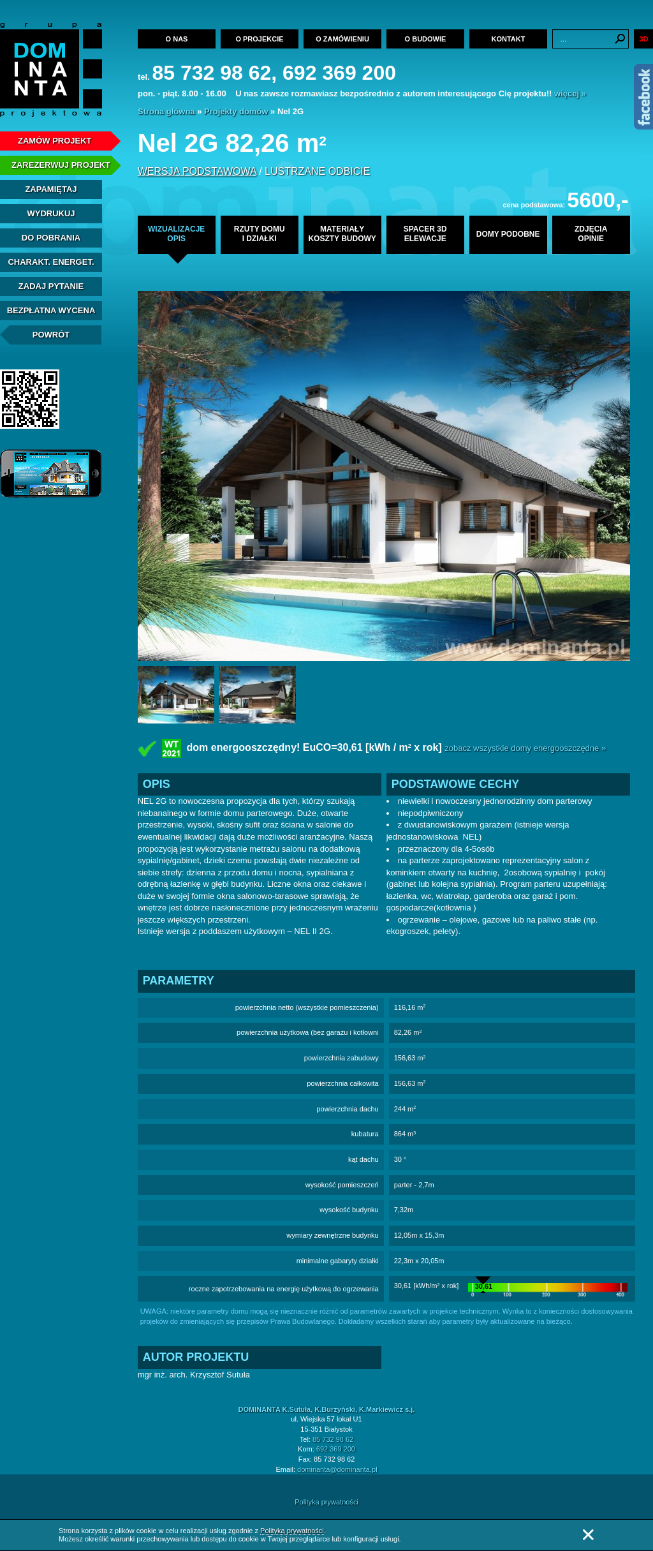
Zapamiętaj (51, 189)
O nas (177, 39)
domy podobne (508, 234)
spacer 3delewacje (425, 234)
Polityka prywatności (326, 1502)
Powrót (51, 334)
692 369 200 (335, 1449)
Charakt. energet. (51, 262)
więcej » (570, 93)
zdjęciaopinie (591, 234)
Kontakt (508, 39)
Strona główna (166, 111)
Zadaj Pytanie (51, 286)
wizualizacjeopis (176, 234)
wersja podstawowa (197, 171)
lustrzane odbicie (317, 171)
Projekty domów (236, 111)
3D (643, 39)
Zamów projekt (55, 140)
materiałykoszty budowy (342, 234)
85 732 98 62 (332, 1439)
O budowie (425, 39)
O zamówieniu (342, 39)
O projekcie (259, 39)
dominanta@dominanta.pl (337, 1469)
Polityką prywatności (292, 1530)
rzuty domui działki (259, 234)
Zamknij (588, 1535)
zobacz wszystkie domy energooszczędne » (525, 748)
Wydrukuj (51, 213)
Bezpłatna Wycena (51, 310)
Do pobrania (51, 237)
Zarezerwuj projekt (60, 165)
